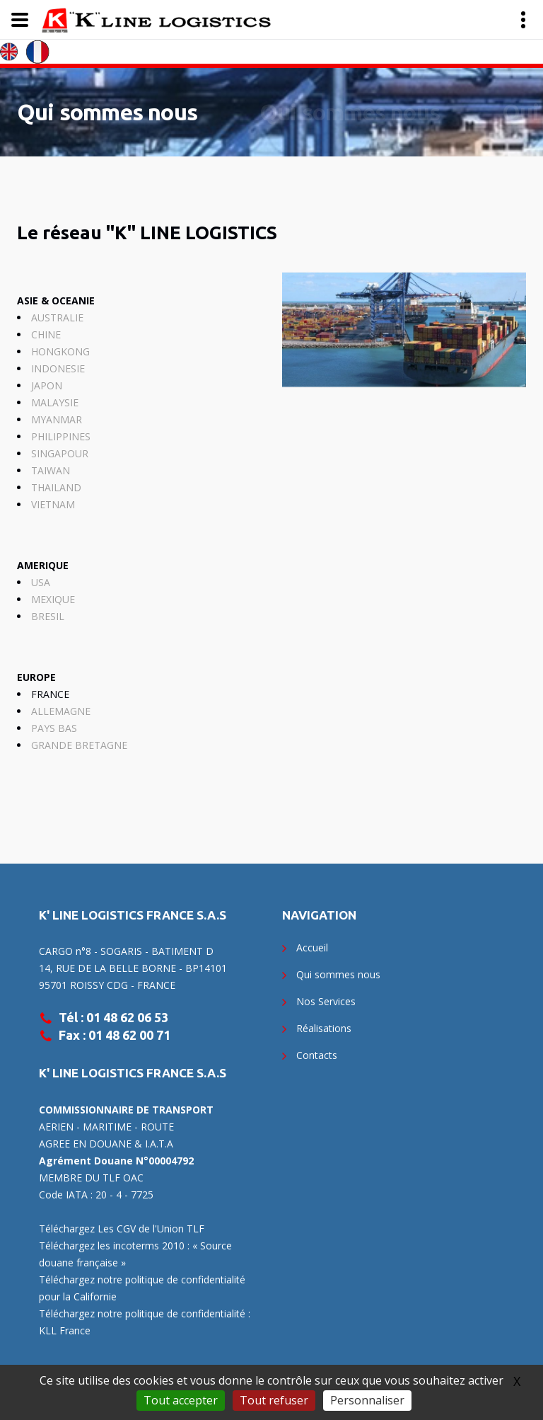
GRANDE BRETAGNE (79, 745)
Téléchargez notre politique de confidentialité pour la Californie (142, 1288)
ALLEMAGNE (60, 711)
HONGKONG (60, 351)
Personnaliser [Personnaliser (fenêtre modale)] (367, 1400)
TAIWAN (50, 470)
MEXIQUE (53, 599)
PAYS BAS (54, 728)
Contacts (316, 1055)
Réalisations (323, 1028)
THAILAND (56, 487)
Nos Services (326, 1001)
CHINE (46, 334)
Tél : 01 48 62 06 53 (113, 1017)
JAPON (46, 385)
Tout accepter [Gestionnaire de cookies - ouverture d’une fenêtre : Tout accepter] (181, 1400)
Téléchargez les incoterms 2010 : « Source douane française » (135, 1254)
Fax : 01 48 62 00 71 (114, 1035)
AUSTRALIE (57, 317)
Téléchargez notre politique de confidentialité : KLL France (144, 1322)
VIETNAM (53, 504)
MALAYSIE (54, 402)
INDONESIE (58, 368)
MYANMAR (56, 419)
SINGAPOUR (59, 453)
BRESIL (47, 616)
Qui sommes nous (107, 112)
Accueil (312, 947)
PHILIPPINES (60, 436)
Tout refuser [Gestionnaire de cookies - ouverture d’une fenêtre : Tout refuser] (274, 1400)
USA (40, 582)
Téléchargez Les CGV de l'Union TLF (121, 1228)
